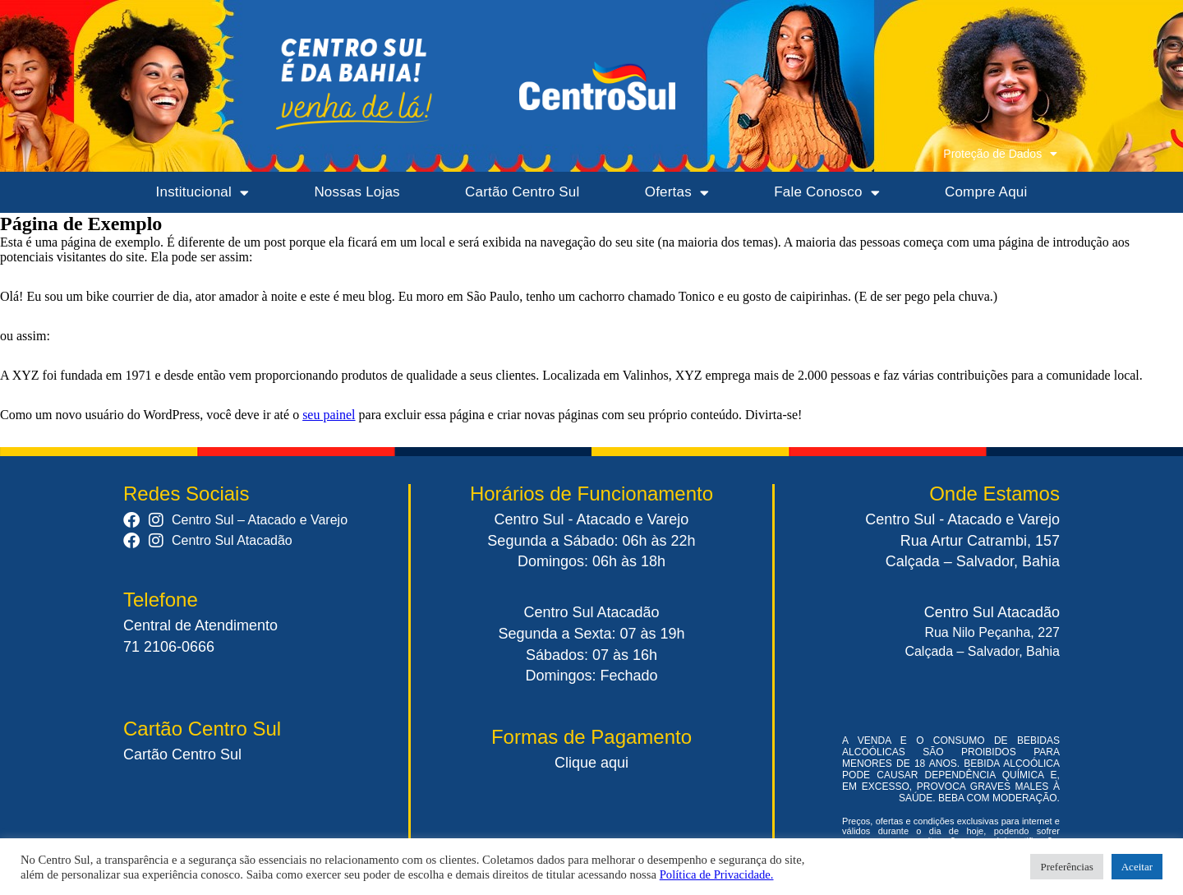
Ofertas (677, 193)
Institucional (203, 193)
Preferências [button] (1066, 866)
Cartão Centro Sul (522, 192)
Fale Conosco (827, 193)
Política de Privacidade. (717, 874)
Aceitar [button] (1137, 866)
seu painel (328, 415)
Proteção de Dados (1000, 153)
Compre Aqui (986, 192)
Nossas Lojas (356, 192)
